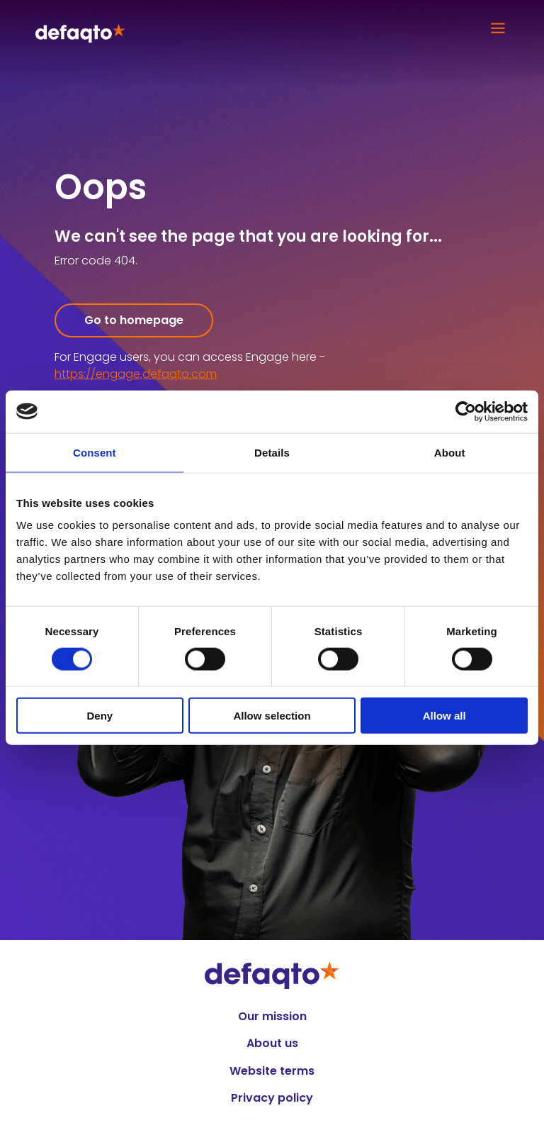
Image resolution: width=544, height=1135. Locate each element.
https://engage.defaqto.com (136, 374)
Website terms (272, 1071)
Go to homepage (133, 320)
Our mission (272, 1016)
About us (272, 1043)
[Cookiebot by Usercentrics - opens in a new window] (466, 411)
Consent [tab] (94, 452)
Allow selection (271, 716)
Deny (99, 716)
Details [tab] (272, 452)
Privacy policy (272, 1098)
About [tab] (449, 452)
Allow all (444, 716)
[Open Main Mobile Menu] (494, 28)
